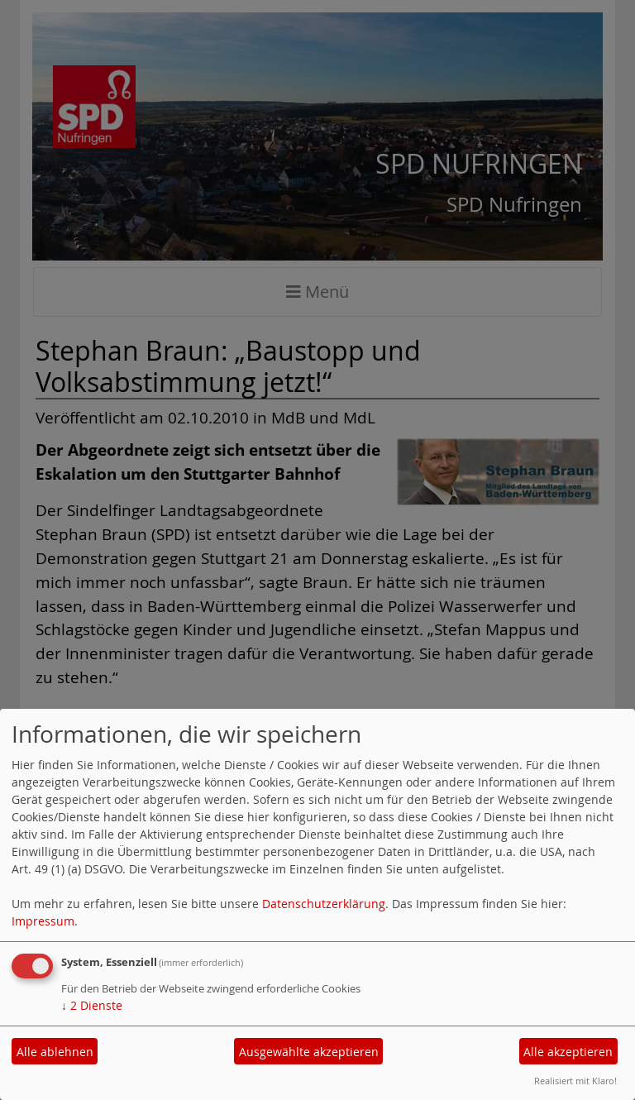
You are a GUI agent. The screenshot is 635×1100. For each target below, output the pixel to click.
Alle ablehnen (55, 1051)
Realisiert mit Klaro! (575, 1080)
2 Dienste (91, 1005)
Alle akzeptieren (568, 1051)
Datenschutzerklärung (323, 903)
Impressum (43, 921)
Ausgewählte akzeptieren (309, 1051)
